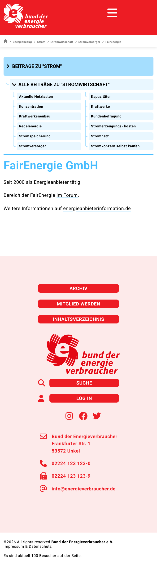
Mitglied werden (78, 304)
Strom (39, 42)
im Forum (67, 195)
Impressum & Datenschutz (28, 546)
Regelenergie (30, 126)
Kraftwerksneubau (34, 116)
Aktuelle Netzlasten (36, 96)
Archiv (78, 288)
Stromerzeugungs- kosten (113, 126)
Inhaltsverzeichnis (78, 319)
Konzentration (31, 106)
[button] (34, 66)
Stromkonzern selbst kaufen (115, 146)
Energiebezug (20, 42)
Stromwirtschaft (60, 42)
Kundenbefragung (106, 116)
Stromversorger (87, 42)
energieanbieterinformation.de (97, 208)
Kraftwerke (100, 106)
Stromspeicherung (35, 136)
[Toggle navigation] (144, 13)
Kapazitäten (101, 96)
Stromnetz (100, 136)
